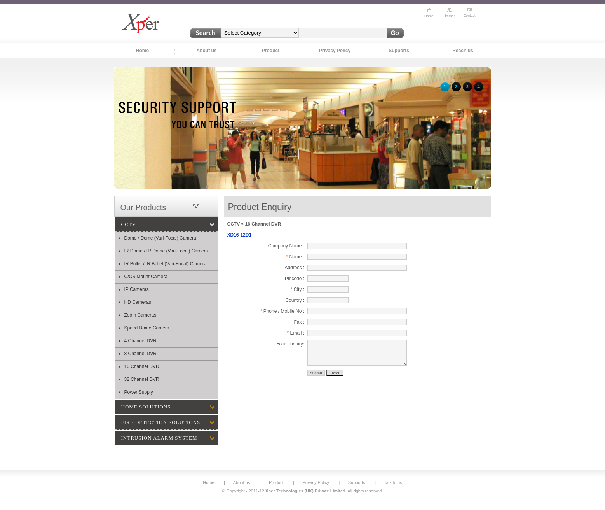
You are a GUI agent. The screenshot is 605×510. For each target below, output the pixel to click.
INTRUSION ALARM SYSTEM (159, 438)
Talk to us (393, 482)
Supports (399, 50)
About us (207, 50)
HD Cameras (137, 302)
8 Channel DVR (140, 353)
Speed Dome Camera (146, 328)
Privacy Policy (334, 50)
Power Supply (138, 392)
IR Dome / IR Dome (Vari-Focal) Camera (166, 251)
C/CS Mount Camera (145, 276)
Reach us (462, 50)
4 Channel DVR (140, 341)
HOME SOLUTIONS (146, 407)
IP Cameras (136, 289)
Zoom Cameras (140, 315)
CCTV (128, 224)
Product (270, 50)
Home (142, 50)
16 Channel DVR (141, 366)
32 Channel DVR (141, 379)
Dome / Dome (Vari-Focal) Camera (160, 238)
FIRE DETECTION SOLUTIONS (161, 422)
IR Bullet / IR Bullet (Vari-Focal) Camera (165, 263)
